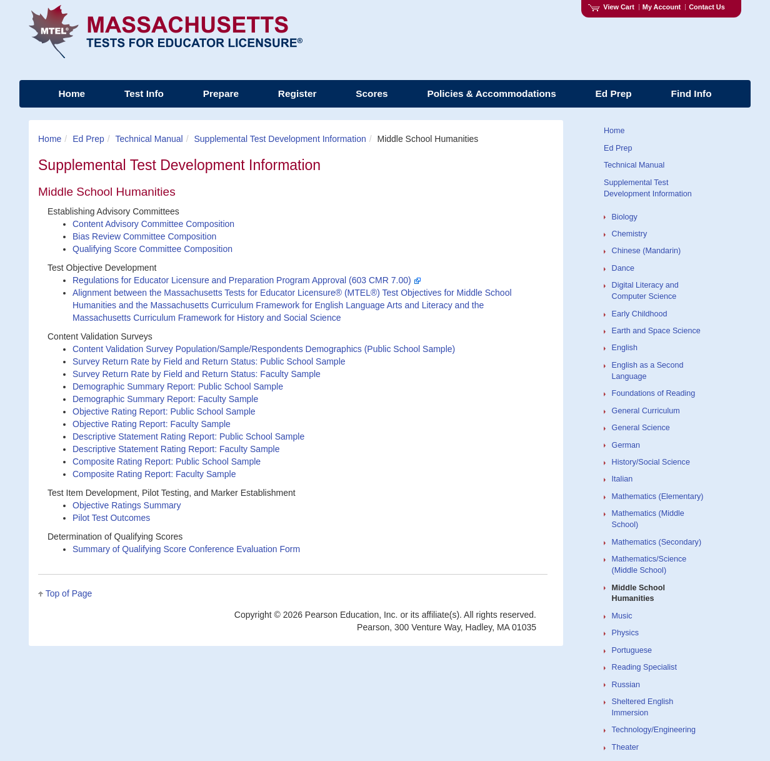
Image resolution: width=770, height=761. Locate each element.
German (626, 445)
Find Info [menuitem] (691, 93)
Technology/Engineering (654, 729)
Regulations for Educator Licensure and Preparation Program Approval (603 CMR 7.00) (246, 280)
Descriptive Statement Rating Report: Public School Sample (188, 436)
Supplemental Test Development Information (280, 139)
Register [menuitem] (297, 93)
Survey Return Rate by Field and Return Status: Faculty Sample (196, 374)
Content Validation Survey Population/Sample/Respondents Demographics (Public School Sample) (263, 349)
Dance (623, 268)
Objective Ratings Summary (126, 505)
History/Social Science (651, 462)
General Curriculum (646, 410)
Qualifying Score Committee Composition (152, 249)
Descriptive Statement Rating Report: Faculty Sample (175, 449)
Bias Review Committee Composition (144, 236)
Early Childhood (640, 314)
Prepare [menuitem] (221, 93)
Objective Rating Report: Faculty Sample (151, 424)
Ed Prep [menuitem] (614, 93)
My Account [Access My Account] (661, 7)
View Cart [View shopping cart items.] (611, 7)
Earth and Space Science (656, 330)
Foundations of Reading (654, 393)
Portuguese (632, 650)
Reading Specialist (644, 667)
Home (49, 139)
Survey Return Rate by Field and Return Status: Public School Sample (209, 361)
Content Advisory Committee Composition (153, 224)
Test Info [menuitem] (144, 93)
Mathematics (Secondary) (656, 542)
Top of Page (69, 593)
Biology (625, 217)
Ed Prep (88, 139)
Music (622, 616)
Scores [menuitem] (372, 93)
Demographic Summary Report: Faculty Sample (165, 399)
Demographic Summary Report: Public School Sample (177, 386)
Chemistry (630, 233)
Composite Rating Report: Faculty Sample (154, 474)
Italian (622, 479)
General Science (641, 427)
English (625, 347)
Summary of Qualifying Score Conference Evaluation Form (186, 549)
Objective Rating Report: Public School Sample (164, 411)
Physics (625, 632)
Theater (625, 747)
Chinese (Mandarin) (646, 250)
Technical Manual (149, 139)
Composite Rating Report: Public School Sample (166, 461)
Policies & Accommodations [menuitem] (491, 93)
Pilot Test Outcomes (111, 518)
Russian (626, 684)
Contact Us (707, 7)
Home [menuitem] (71, 93)
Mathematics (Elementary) (658, 496)
